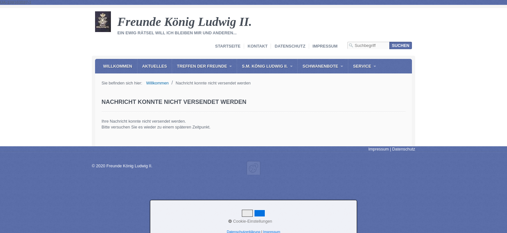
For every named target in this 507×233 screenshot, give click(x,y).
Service (362, 66)
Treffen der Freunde (202, 66)
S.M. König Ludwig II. (264, 66)
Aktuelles (154, 66)
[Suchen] (400, 45)
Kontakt (258, 46)
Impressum (325, 46)
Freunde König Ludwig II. (184, 21)
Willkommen (117, 66)
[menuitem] (117, 66)
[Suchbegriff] (368, 45)
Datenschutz (290, 46)
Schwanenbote (320, 66)
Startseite (228, 46)
